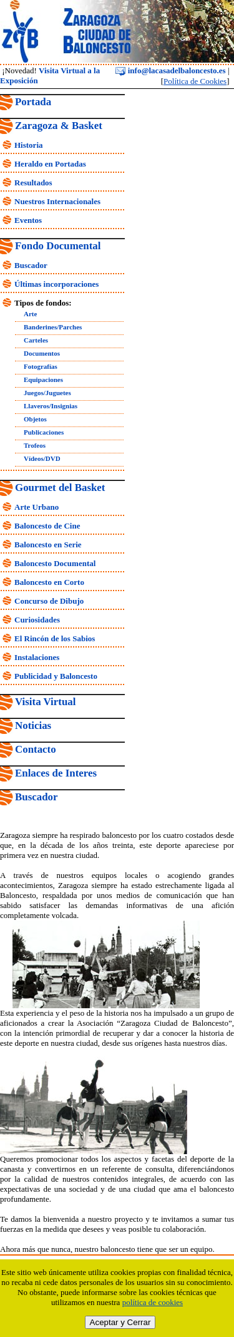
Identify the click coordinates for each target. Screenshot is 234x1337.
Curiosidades (37, 619)
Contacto (35, 749)
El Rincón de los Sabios (54, 638)
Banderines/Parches (53, 327)
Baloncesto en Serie (48, 544)
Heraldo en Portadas (50, 163)
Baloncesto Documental (54, 563)
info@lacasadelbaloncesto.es (170, 70)
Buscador (30, 265)
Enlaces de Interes (56, 773)
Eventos (28, 220)
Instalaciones (36, 657)
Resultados (33, 182)
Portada (33, 102)
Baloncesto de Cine (47, 525)
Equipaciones (43, 379)
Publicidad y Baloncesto (55, 676)
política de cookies (152, 1302)
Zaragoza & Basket (58, 126)
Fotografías (40, 366)
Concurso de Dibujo (49, 601)
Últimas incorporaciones (56, 284)
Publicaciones (44, 432)
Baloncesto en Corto (49, 582)
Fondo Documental (57, 246)
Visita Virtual (45, 702)
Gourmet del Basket (60, 487)
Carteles (36, 340)
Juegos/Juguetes (47, 392)
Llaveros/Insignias (50, 406)
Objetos (35, 419)
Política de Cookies (195, 81)
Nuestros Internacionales (57, 201)
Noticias (33, 725)
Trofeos (35, 445)
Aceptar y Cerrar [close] (120, 1322)
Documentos (42, 353)
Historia (28, 145)
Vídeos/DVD (42, 458)
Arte (30, 313)
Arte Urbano (36, 507)
